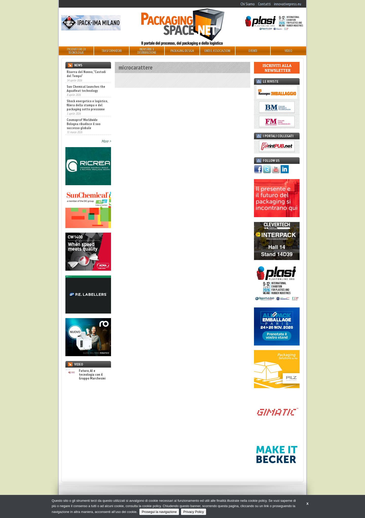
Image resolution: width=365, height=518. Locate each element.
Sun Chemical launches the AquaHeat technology (86, 88)
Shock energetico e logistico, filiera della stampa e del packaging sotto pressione (87, 105)
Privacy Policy (193, 512)
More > (106, 141)
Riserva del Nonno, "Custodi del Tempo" (86, 74)
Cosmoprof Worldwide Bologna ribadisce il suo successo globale (83, 124)
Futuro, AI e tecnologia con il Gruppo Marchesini (85, 375)
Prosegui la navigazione (159, 512)
